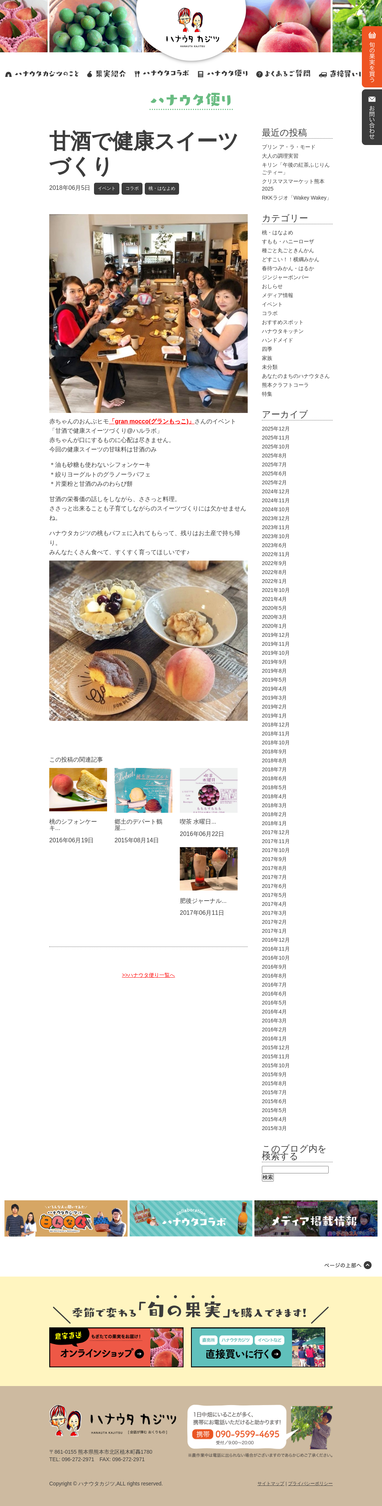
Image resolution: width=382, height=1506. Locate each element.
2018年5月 (274, 787)
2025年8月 (274, 456)
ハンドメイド (277, 340)
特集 (267, 394)
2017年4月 (274, 904)
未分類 (270, 367)
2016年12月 (276, 940)
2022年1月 (274, 581)
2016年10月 (276, 958)
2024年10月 (276, 509)
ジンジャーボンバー (285, 277)
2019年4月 (274, 689)
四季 (267, 349)
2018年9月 (274, 751)
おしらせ (272, 286)
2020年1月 (274, 626)
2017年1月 (274, 931)
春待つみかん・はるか (288, 268)
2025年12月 (276, 429)
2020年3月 (274, 617)
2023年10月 (276, 536)
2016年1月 (274, 1038)
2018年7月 (274, 769)
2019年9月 (274, 662)
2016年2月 (274, 1030)
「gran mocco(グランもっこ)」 (151, 421)
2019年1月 (274, 716)
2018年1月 (274, 823)
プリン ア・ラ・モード (289, 147)
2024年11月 (276, 500)
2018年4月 (274, 796)
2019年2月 (274, 707)
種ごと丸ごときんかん (288, 250)
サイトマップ (270, 1483)
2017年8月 (274, 868)
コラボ (132, 188)
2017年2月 (274, 922)
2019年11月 (276, 644)
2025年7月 (274, 464)
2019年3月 (274, 698)
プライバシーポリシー (310, 1483)
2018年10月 (276, 743)
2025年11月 (276, 438)
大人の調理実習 (280, 156)
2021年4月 (274, 599)
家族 (267, 358)
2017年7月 (274, 877)
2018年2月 (274, 814)
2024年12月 (276, 491)
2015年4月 (274, 1119)
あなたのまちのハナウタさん (296, 376)
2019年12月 (276, 635)
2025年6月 (274, 473)
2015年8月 (274, 1083)
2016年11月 (276, 949)
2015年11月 (276, 1056)
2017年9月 (274, 859)
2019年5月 (274, 680)
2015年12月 (276, 1047)
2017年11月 (276, 841)
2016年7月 (274, 985)
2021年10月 (276, 590)
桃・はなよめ (161, 188)
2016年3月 (274, 1021)
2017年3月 (274, 913)
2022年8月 (274, 572)
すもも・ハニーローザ (288, 241)
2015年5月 (274, 1110)
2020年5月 (274, 608)
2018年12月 (276, 725)
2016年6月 (274, 994)
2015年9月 (274, 1074)
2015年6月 (274, 1101)
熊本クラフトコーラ (285, 385)
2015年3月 (274, 1128)
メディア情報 (277, 295)
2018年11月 (276, 734)
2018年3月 (274, 805)
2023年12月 (276, 518)
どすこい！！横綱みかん (290, 259)
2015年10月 (276, 1065)
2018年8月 (274, 760)
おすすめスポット (283, 322)
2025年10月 (276, 447)
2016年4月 (274, 1012)
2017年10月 (276, 850)
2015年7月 (274, 1092)
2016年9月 (274, 967)
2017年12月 (276, 832)
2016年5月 (274, 1003)
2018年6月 (274, 778)
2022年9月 (274, 563)
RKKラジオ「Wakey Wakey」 (297, 198)
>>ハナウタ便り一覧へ (148, 975)
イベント (107, 188)
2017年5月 (274, 895)
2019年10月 (276, 653)
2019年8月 (274, 671)
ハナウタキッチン (283, 331)
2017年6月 (274, 886)
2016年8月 (274, 976)
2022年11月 (276, 554)
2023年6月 (274, 545)
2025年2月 (274, 482)
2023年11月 (276, 527)
